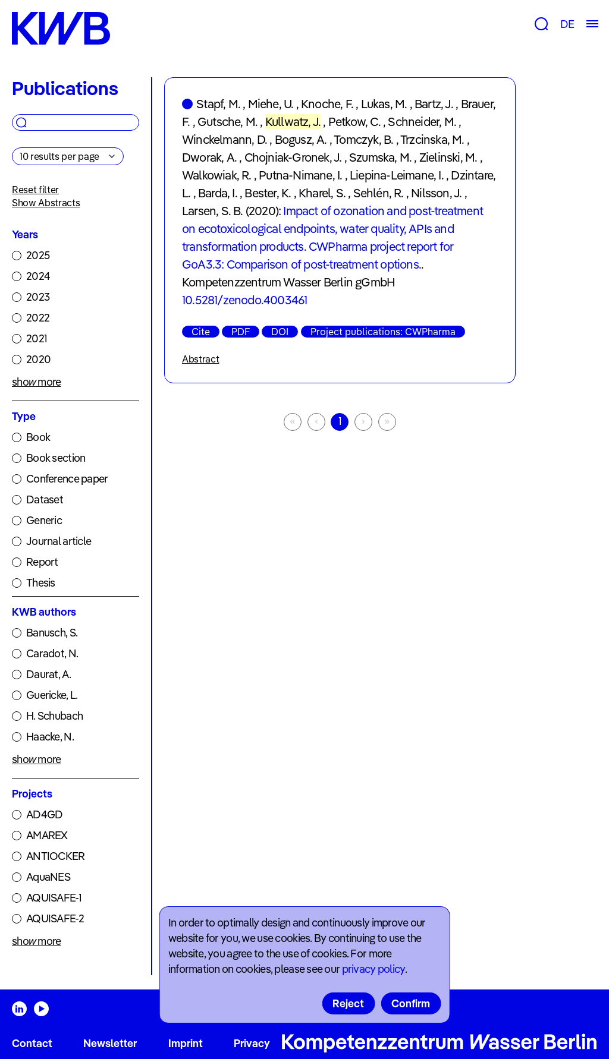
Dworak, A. (209, 157)
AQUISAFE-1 (53, 897)
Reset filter (35, 190)
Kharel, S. (322, 192)
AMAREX (47, 835)
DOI (279, 332)
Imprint (185, 1043)
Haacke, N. (50, 736)
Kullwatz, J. (293, 121)
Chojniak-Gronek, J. (293, 157)
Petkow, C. (354, 121)
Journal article (58, 541)
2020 (38, 359)
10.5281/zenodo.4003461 (244, 299)
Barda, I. (217, 192)
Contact (32, 1043)
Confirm (410, 1003)
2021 (36, 338)
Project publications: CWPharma (383, 332)
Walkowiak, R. (217, 175)
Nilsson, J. (436, 192)
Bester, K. (267, 192)
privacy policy (373, 969)
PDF (240, 332)
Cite (201, 332)
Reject (348, 1003)
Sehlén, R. (378, 192)
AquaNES (48, 877)
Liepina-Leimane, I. (397, 175)
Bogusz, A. (301, 139)
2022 (37, 317)
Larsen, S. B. (212, 210)
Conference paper (67, 479)
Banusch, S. (51, 632)
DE (567, 24)
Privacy (252, 1043)
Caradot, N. (52, 653)
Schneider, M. (422, 121)
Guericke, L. (51, 695)
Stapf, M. (218, 103)
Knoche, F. (327, 103)
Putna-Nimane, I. (300, 175)
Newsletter (110, 1043)
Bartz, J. (434, 103)
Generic (44, 520)
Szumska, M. (380, 157)
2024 (38, 276)
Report (42, 562)
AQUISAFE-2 (55, 918)
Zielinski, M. (448, 157)
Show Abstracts (46, 203)
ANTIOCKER (55, 856)
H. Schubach (54, 716)
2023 (37, 297)
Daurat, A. (48, 674)
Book (38, 437)
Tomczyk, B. (363, 139)
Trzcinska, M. (432, 139)
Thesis (40, 583)
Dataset (44, 499)
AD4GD (44, 814)
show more (36, 382)
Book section (55, 458)
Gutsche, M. (227, 121)
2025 (37, 255)
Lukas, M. (384, 103)
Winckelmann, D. (224, 139)
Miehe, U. (271, 103)
